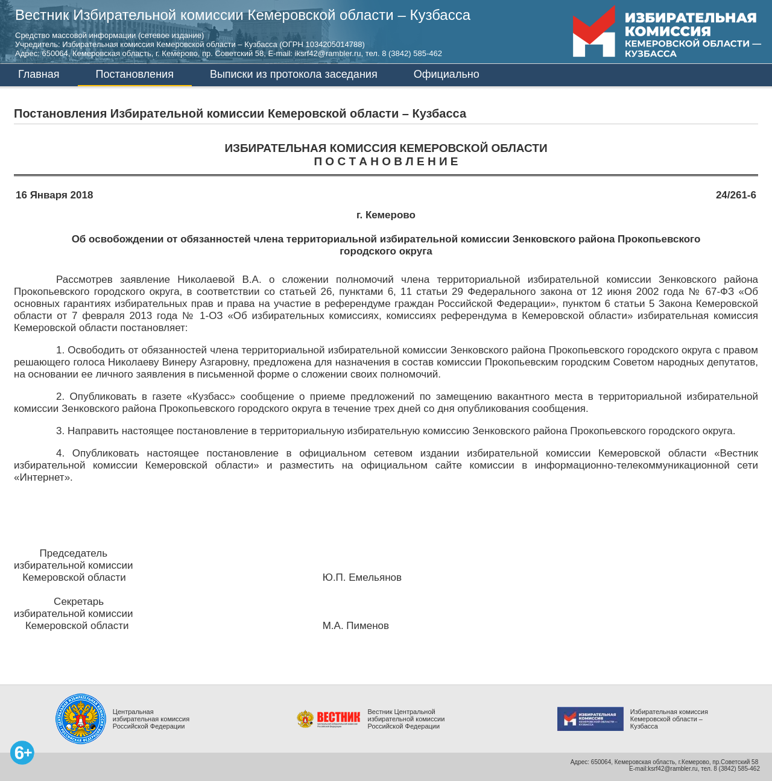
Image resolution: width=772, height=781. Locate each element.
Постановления (135, 74)
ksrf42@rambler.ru (672, 768)
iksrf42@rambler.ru (328, 53)
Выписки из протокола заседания (294, 74)
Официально (446, 74)
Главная (39, 74)
